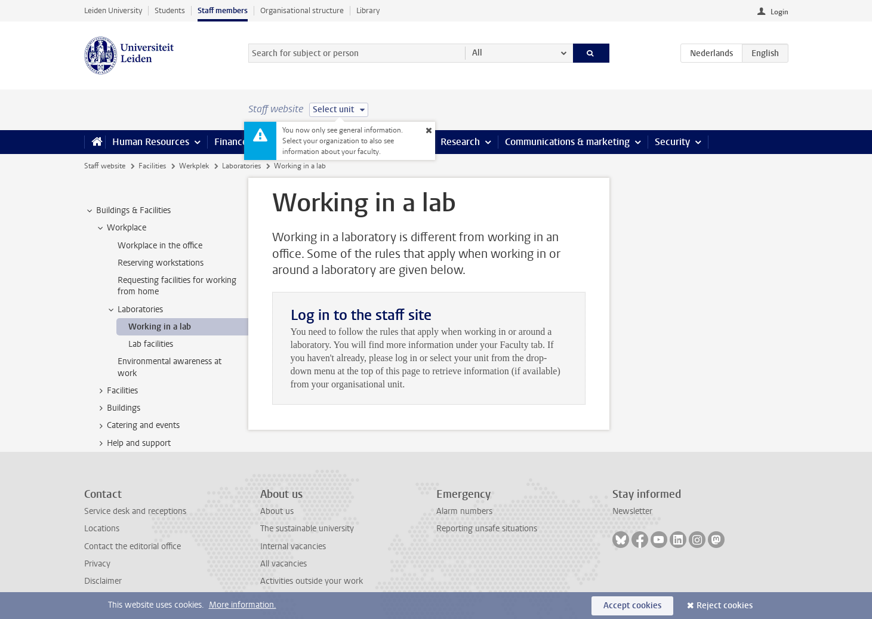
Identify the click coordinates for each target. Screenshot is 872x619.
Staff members (223, 10)
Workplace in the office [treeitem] (160, 245)
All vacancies (283, 563)
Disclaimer (103, 581)
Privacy (97, 563)
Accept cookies (632, 605)
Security (672, 141)
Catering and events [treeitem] (137, 426)
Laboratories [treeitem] (134, 310)
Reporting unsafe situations (486, 528)
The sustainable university (307, 528)
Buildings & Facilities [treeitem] (128, 211)
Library (368, 10)
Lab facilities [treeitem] (150, 344)
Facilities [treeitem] (116, 391)
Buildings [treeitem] (117, 408)
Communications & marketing (567, 141)
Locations (101, 528)
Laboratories (241, 166)
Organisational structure (302, 10)
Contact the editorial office (132, 546)
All (477, 52)
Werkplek (194, 166)
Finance (231, 141)
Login (779, 12)
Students (170, 10)
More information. (242, 605)
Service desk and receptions (135, 511)
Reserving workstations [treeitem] (161, 263)
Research (460, 141)
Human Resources (150, 141)
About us (277, 511)
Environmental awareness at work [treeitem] (169, 367)
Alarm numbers (464, 511)
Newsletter (632, 511)
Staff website (104, 166)
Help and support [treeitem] (133, 443)
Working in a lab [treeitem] (159, 326)
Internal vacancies (293, 546)
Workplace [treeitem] (120, 228)
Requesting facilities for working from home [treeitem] (177, 286)
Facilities (152, 166)
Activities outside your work (311, 581)
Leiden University (113, 10)
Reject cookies (725, 605)
